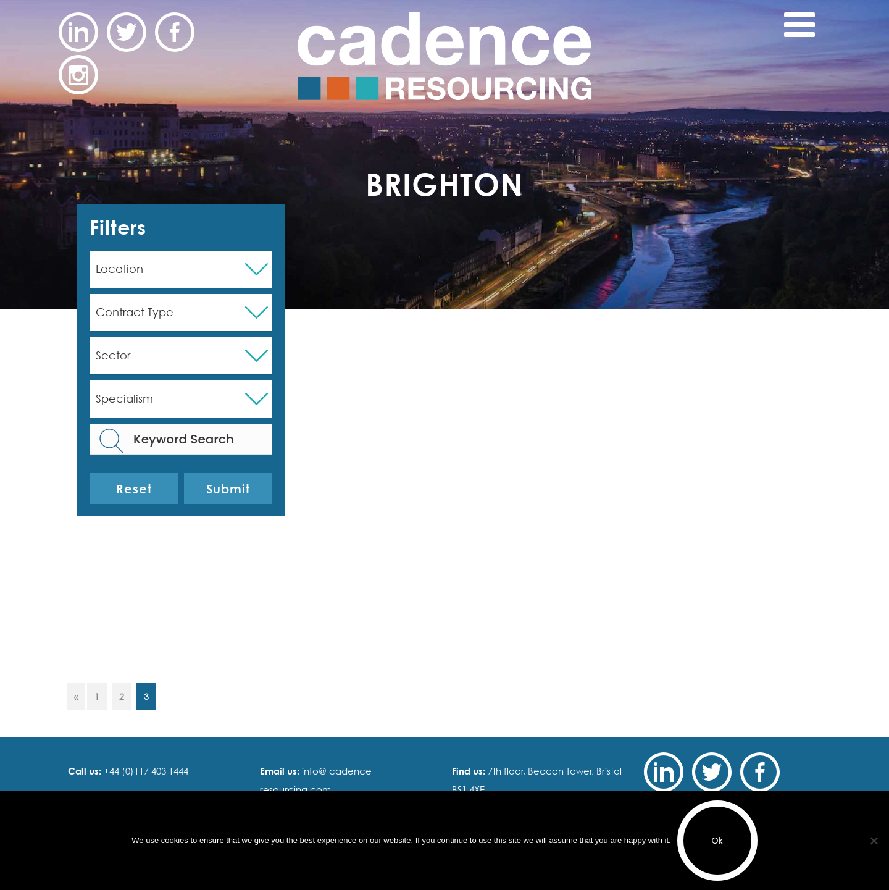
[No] (873, 840)
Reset (134, 488)
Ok (717, 840)
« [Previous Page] (76, 696)
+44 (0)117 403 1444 (144, 770)
